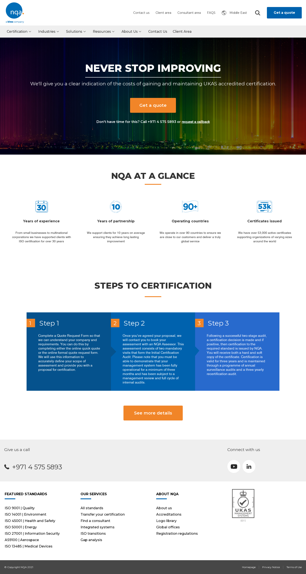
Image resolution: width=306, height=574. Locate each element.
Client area (163, 13)
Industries (49, 31)
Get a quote (284, 13)
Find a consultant (95, 521)
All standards (92, 508)
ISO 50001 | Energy (21, 527)
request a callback (196, 122)
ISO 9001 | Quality (20, 508)
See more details (153, 413)
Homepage (249, 567)
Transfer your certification (103, 514)
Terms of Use (294, 567)
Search (257, 13)
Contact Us (157, 32)
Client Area (182, 32)
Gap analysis (91, 540)
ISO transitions (93, 534)
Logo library (166, 521)
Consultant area (189, 13)
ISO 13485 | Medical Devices (28, 546)
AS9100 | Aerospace (22, 540)
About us (132, 31)
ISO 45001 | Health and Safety (30, 521)
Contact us (141, 13)
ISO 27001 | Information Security (32, 534)
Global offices (168, 527)
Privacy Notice (271, 567)
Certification (20, 31)
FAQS (211, 13)
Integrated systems (98, 527)
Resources (104, 31)
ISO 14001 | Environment (25, 514)
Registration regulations (177, 534)
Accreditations (168, 514)
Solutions (76, 31)
